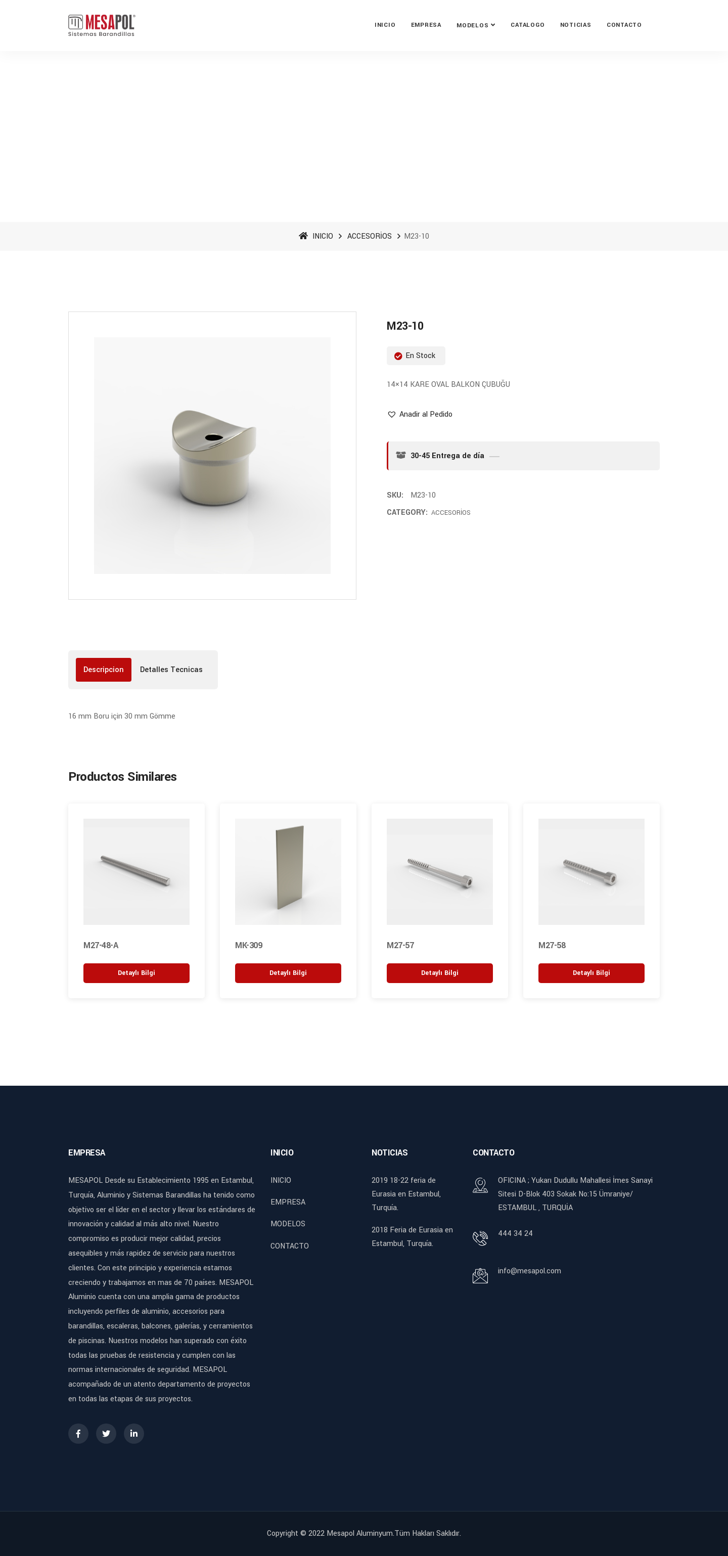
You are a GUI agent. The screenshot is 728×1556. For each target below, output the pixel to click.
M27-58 (551, 945)
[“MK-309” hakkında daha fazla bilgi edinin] (288, 973)
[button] (419, 414)
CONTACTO (624, 25)
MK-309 (248, 945)
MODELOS (472, 25)
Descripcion (103, 669)
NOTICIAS (576, 25)
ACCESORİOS (369, 236)
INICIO (385, 25)
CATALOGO (527, 25)
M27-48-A (100, 945)
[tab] (103, 670)
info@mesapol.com (529, 1271)
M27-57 (400, 945)
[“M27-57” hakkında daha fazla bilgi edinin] (440, 973)
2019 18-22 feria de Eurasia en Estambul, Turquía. (406, 1194)
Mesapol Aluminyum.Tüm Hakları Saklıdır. (394, 1533)
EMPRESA (426, 25)
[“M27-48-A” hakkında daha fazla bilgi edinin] (136, 973)
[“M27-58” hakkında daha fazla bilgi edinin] (591, 973)
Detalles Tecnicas (171, 669)
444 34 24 (515, 1233)
